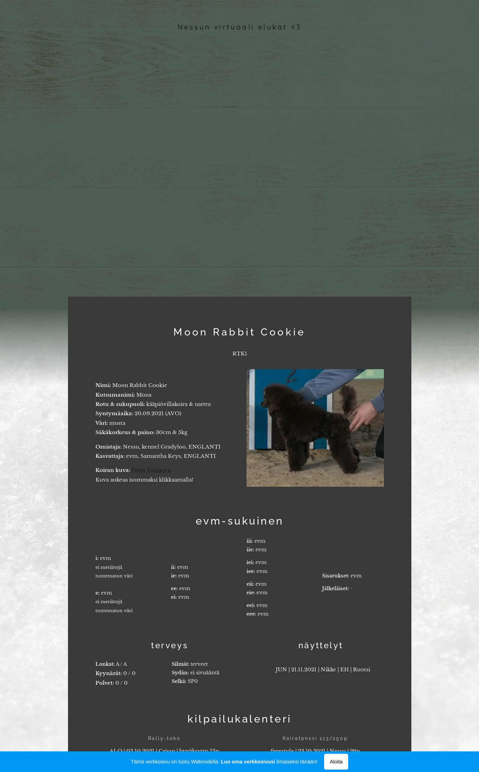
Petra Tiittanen (151, 470)
